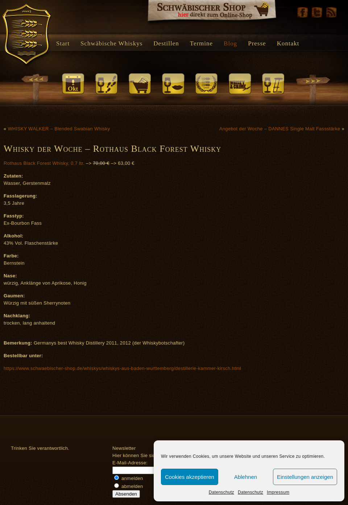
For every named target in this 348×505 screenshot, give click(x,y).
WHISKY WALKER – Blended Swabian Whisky (59, 128)
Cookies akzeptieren (189, 477)
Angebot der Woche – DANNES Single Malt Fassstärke (279, 128)
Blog (230, 43)
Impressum (278, 492)
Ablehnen (245, 477)
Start (63, 43)
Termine (201, 43)
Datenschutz (221, 492)
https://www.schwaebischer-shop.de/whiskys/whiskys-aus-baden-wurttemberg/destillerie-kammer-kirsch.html (122, 368)
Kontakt (288, 43)
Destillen (166, 43)
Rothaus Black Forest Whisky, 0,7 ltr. (45, 163)
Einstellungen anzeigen (305, 477)
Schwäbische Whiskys (111, 43)
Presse (257, 43)
